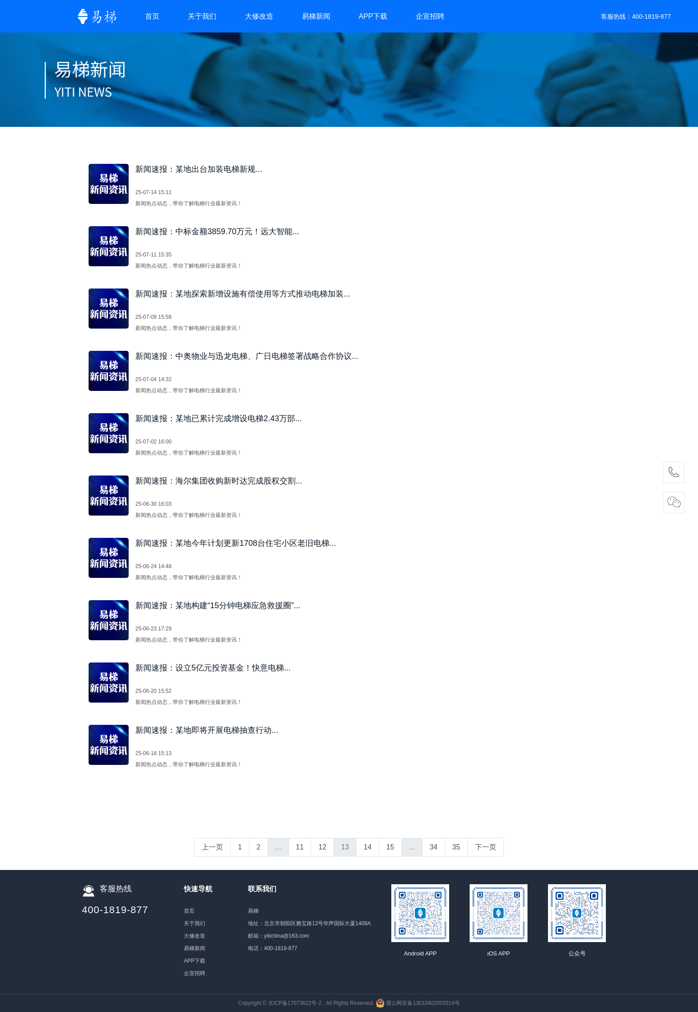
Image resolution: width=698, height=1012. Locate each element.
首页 (152, 16)
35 (456, 847)
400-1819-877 (651, 16)
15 (390, 847)
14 (368, 847)
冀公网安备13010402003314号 (422, 1003)
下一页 (485, 847)
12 (322, 847)
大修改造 (259, 16)
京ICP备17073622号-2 (294, 1003)
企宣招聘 (430, 16)
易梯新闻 (316, 16)
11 (300, 847)
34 (434, 847)
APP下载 (373, 16)
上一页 (212, 847)
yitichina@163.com (286, 936)
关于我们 (202, 16)
